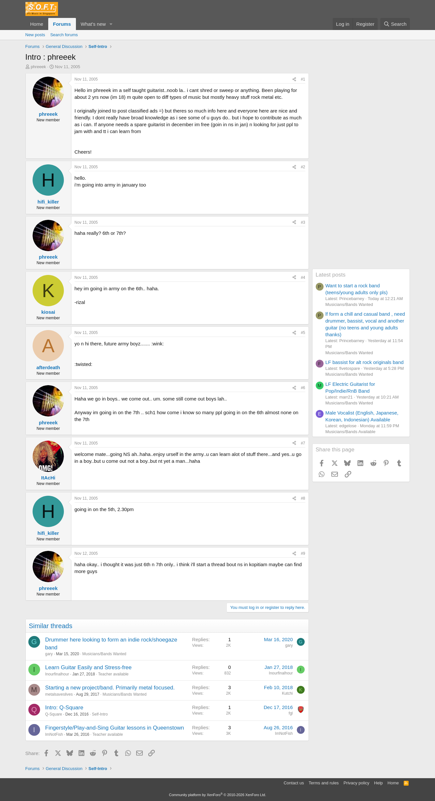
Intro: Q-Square (64, 707)
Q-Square (53, 714)
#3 (303, 222)
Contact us (293, 782)
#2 (303, 167)
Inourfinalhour (57, 674)
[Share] (294, 79)
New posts (35, 34)
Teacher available (113, 674)
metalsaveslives (59, 694)
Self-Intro (100, 714)
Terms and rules (324, 782)
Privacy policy (356, 782)
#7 (303, 443)
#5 (303, 332)
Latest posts (331, 275)
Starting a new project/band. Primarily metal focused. (110, 688)
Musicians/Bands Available (351, 431)
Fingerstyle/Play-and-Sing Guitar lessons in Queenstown (114, 728)
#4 (303, 277)
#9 (303, 553)
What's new (93, 24)
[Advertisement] (361, 171)
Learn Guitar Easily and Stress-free (88, 667)
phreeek (38, 66)
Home (36, 24)
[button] (110, 24)
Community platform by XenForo (217, 795)
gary (49, 654)
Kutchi (287, 693)
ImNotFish (54, 734)
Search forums (64, 34)
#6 (303, 387)
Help (378, 782)
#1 (303, 79)
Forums (62, 24)
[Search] (395, 24)
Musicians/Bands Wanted (104, 654)
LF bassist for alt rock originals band (365, 362)
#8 (303, 498)
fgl (291, 713)
